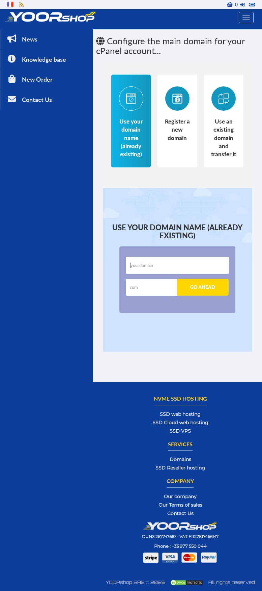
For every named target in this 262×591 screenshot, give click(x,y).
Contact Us (29, 99)
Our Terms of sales (180, 505)
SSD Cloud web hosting (180, 423)
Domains (180, 459)
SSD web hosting (180, 414)
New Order (29, 79)
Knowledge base (36, 59)
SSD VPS (180, 431)
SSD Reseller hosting (180, 468)
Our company (180, 496)
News (21, 38)
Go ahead (202, 287)
